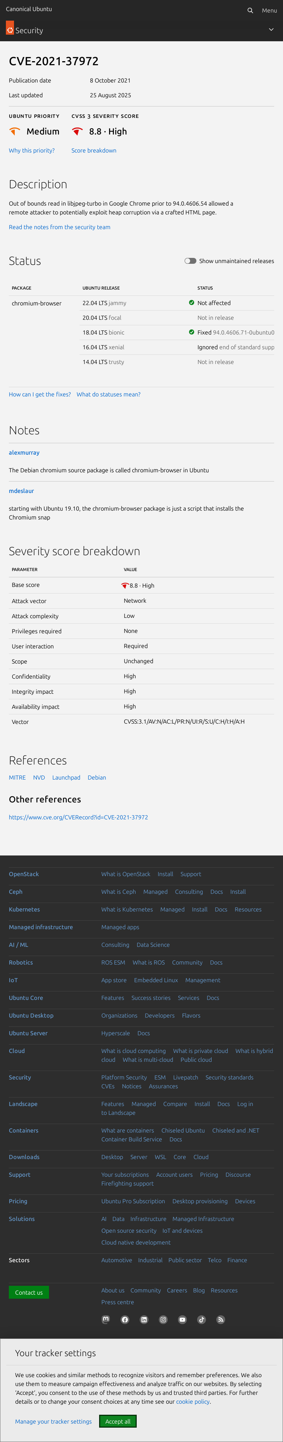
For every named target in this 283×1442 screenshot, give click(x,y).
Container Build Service (131, 1139)
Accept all (117, 1421)
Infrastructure (148, 1218)
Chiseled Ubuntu (183, 1130)
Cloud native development (136, 1242)
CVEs (108, 1086)
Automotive (116, 1260)
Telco (214, 1260)
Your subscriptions (125, 1174)
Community (187, 962)
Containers (23, 1130)
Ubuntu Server (28, 1033)
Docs (216, 891)
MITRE (17, 777)
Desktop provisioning (200, 1201)
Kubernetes (24, 909)
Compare (175, 1103)
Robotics (21, 962)
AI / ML (18, 944)
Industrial (150, 1260)
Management (202, 980)
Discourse (238, 1174)
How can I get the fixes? (40, 394)
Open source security (129, 1230)
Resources (248, 909)
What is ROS (149, 962)
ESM (160, 1077)
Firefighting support (127, 1183)
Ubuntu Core (26, 997)
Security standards (230, 1077)
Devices (245, 1201)
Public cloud (196, 1059)
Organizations (119, 1015)
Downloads (24, 1157)
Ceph (15, 891)
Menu (269, 10)
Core (180, 1157)
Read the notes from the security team (60, 227)
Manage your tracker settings (53, 1421)
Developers (160, 1015)
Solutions (22, 1218)
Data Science (153, 944)
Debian (97, 777)
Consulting (189, 891)
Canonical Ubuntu (29, 9)
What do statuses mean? (108, 394)
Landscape (23, 1103)
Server (138, 1157)
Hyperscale (115, 1033)
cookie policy (193, 1401)
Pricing (209, 1174)
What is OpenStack (125, 874)
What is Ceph (118, 891)
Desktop (112, 1157)
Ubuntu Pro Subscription (133, 1201)
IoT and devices (183, 1230)
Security (20, 1077)
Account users (174, 1174)
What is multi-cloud (148, 1059)
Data (118, 1218)
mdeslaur (21, 490)
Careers (177, 1290)
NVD (39, 777)
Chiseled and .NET (235, 1130)
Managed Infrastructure (203, 1218)
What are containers (127, 1130)
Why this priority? (32, 150)
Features (112, 997)
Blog (199, 1290)
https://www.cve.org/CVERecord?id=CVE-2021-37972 (78, 817)
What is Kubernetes (127, 909)
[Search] (250, 10)
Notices (132, 1086)
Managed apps (120, 927)
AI (103, 1218)
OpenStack (24, 874)
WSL (160, 1157)
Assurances (163, 1086)
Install (165, 874)
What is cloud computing (133, 1050)
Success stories (151, 997)
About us (113, 1290)
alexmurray (24, 452)
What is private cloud (200, 1050)
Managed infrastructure (41, 927)
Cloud (17, 1050)
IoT (13, 980)
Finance (237, 1260)
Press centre (117, 1302)
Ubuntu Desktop (31, 1015)
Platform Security (124, 1077)
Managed (155, 891)
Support (191, 874)
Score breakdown (93, 150)
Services (188, 997)
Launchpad (66, 777)
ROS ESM (113, 962)
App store (114, 980)
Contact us (29, 1292)
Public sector (185, 1260)
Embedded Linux (156, 980)
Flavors (191, 1015)
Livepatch (185, 1077)
